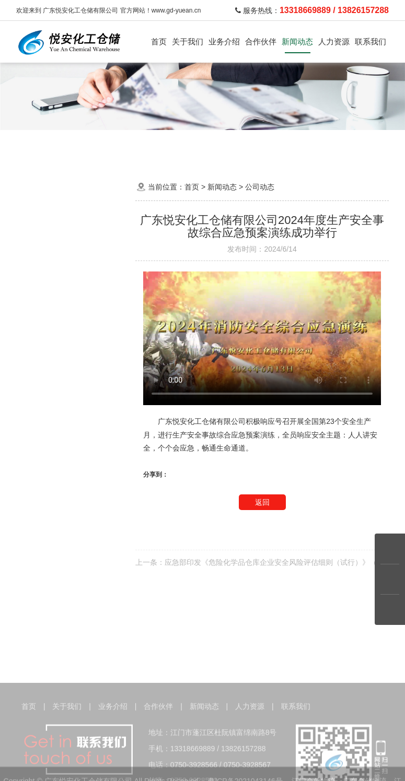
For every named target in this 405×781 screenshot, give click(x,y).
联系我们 (370, 41)
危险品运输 (116, 143)
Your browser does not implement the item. (262, 338)
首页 (159, 41)
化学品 (82, 143)
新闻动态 (297, 41)
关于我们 (187, 41)
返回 (262, 502)
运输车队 (154, 143)
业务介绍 (224, 41)
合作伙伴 (260, 41)
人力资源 (334, 41)
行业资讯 (72, 251)
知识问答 (72, 275)
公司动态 (72, 226)
